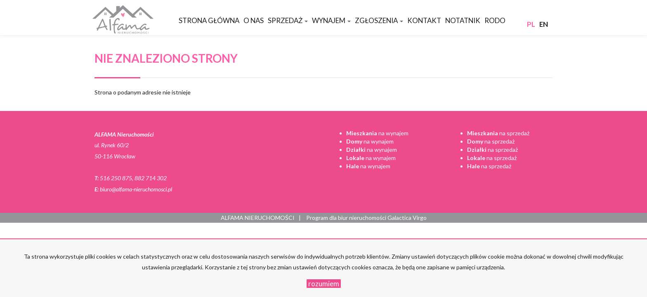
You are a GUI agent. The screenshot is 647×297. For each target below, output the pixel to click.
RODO (494, 20)
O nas (253, 20)
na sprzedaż (498, 133)
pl (531, 24)
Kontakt (424, 20)
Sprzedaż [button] (288, 20)
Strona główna (209, 20)
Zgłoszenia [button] (379, 20)
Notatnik (462, 20)
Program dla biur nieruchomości (346, 217)
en (543, 24)
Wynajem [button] (331, 20)
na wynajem (377, 133)
